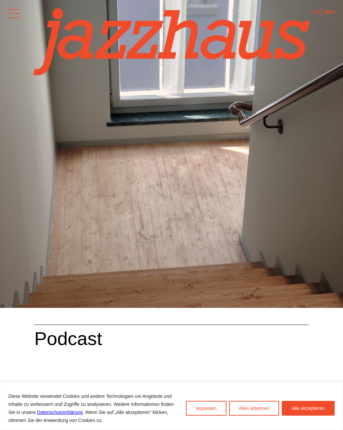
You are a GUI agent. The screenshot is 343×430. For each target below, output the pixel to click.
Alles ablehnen (254, 408)
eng (316, 12)
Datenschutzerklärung (60, 412)
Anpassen (206, 408)
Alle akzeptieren (308, 408)
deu (330, 12)
